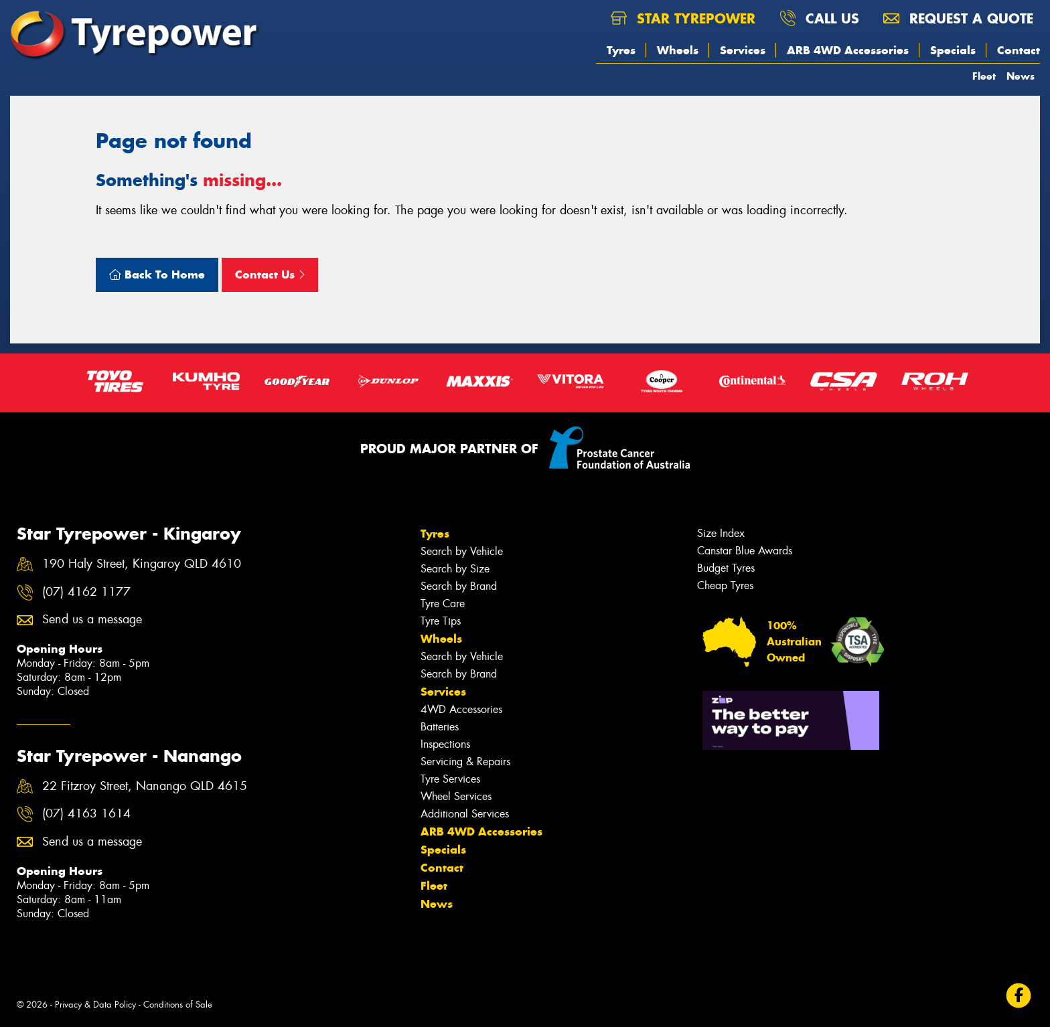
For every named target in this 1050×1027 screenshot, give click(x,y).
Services (742, 50)
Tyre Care (443, 604)
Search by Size (455, 569)
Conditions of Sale (177, 1004)
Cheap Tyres (725, 585)
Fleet (984, 76)
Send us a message (92, 619)
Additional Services (465, 814)
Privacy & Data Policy (95, 1004)
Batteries (440, 727)
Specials (953, 50)
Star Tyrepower (683, 18)
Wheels (677, 50)
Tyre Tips (441, 621)
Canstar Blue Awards (744, 551)
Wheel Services (456, 796)
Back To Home (157, 274)
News (1020, 76)
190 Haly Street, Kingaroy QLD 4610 (141, 564)
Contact (1018, 50)
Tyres (621, 50)
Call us (819, 18)
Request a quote (958, 18)
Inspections (445, 744)
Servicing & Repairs (465, 762)
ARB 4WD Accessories (848, 50)
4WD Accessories (461, 709)
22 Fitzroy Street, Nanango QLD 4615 (144, 786)
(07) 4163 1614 (86, 813)
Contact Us (270, 274)
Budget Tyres (726, 568)
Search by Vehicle (462, 551)
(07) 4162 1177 (86, 592)
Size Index (721, 533)
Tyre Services (450, 779)
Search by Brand (459, 586)
